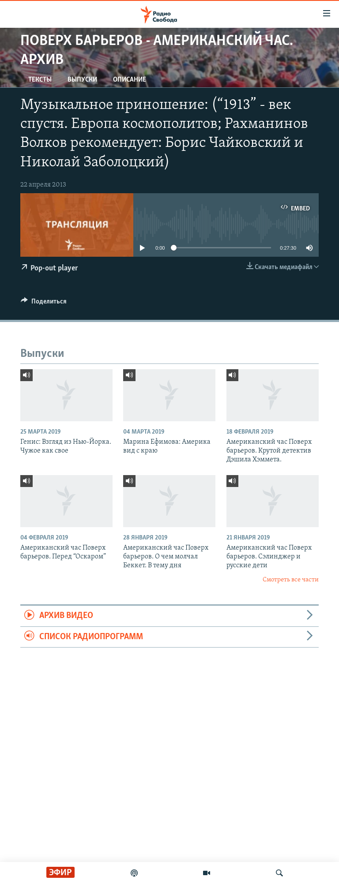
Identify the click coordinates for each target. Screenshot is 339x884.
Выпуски (82, 79)
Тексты (40, 79)
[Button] (44, 303)
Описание (129, 79)
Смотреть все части (291, 580)
